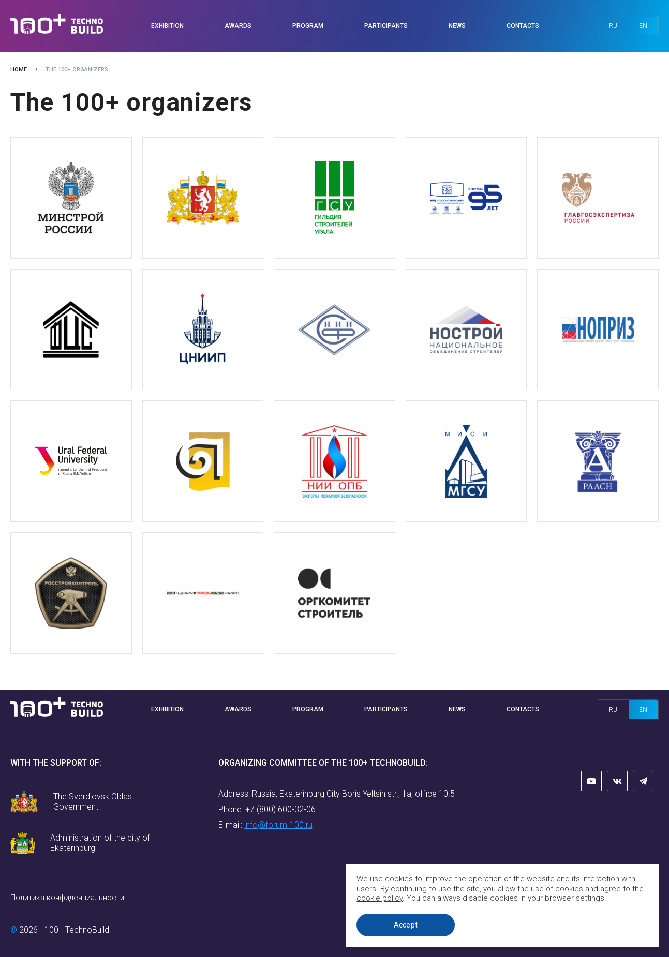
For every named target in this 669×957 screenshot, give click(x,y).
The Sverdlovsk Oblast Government (94, 801)
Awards (238, 25)
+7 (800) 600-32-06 (280, 809)
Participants (386, 25)
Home (18, 69)
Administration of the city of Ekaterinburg (100, 843)
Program (307, 25)
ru (613, 25)
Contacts (523, 25)
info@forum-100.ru (278, 825)
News (457, 25)
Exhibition (167, 25)
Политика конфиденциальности (67, 897)
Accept (408, 925)
